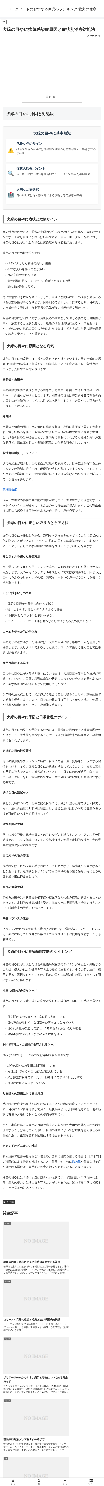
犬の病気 (9, 1202)
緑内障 (76, 1161)
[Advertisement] (52, 62)
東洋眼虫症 (10, 489)
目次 (48, 96)
